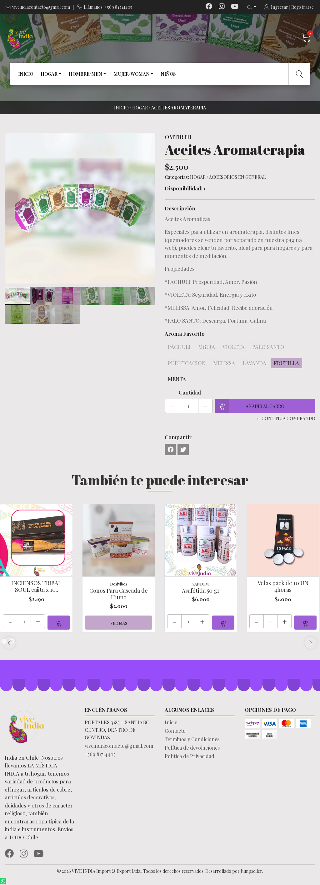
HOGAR (49, 74)
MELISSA (224, 363)
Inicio (121, 108)
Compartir (178, 437)
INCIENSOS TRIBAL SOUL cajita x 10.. (36, 586)
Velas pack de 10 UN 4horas (283, 586)
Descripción (180, 208)
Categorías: (177, 177)
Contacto (175, 730)
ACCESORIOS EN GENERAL (237, 177)
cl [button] (249, 7)
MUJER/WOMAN (131, 74)
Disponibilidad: (183, 188)
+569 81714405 (100, 754)
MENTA (177, 378)
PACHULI (179, 346)
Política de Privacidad (189, 756)
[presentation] (146, 208)
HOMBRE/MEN (85, 74)
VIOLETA (233, 346)
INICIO (25, 74)
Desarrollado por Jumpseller (233, 871)
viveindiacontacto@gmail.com (41, 7)
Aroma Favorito (185, 333)
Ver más (118, 623)
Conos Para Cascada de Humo (118, 594)
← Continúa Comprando (285, 418)
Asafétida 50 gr (201, 590)
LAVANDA (254, 363)
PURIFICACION (187, 363)
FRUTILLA (286, 363)
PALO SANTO (268, 346)
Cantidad (190, 392)
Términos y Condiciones (192, 739)
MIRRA (206, 346)
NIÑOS (168, 74)
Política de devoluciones (192, 747)
